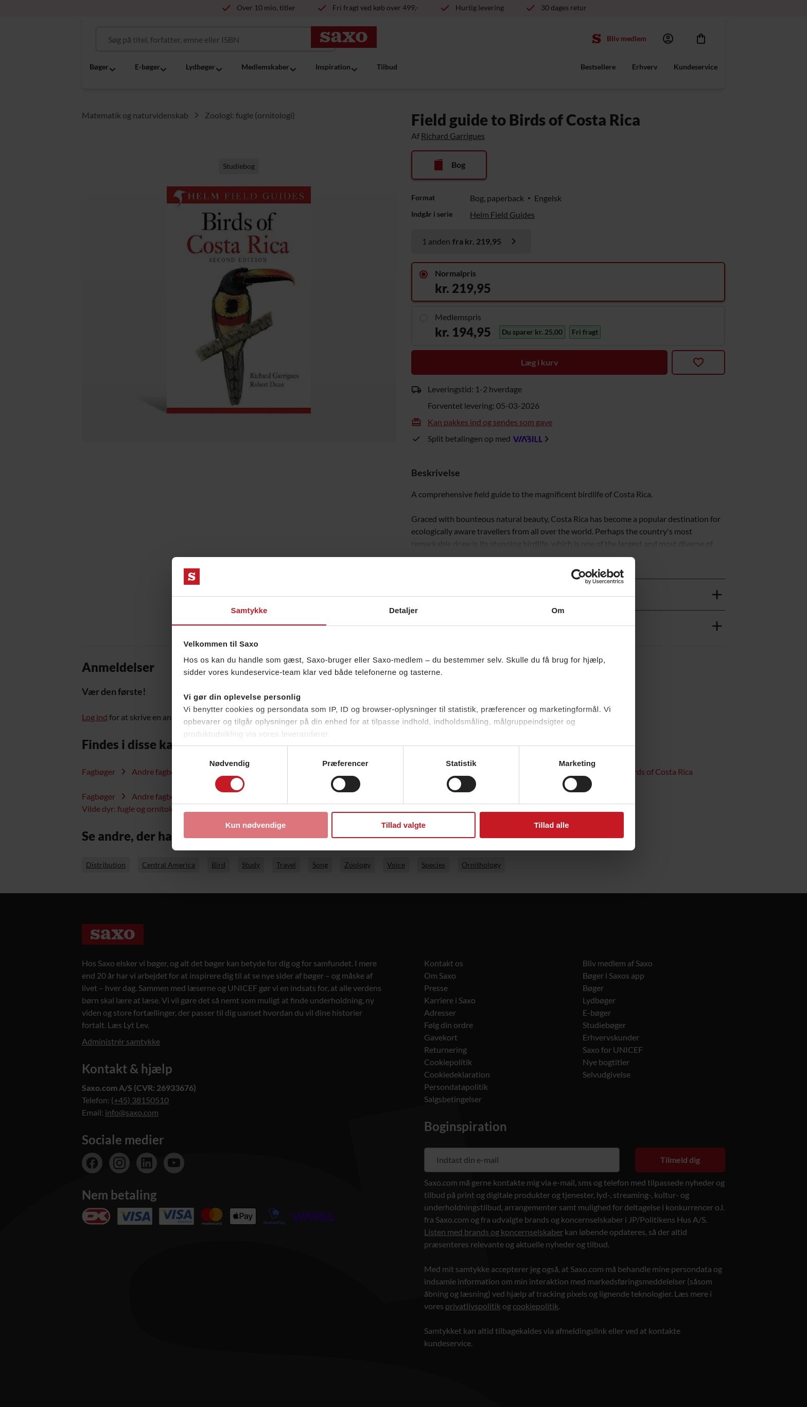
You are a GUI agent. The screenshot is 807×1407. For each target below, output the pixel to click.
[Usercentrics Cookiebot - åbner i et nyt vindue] (579, 576)
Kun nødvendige (255, 825)
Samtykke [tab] (249, 610)
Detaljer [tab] (403, 610)
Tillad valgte (403, 825)
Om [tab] (557, 610)
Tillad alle (551, 825)
